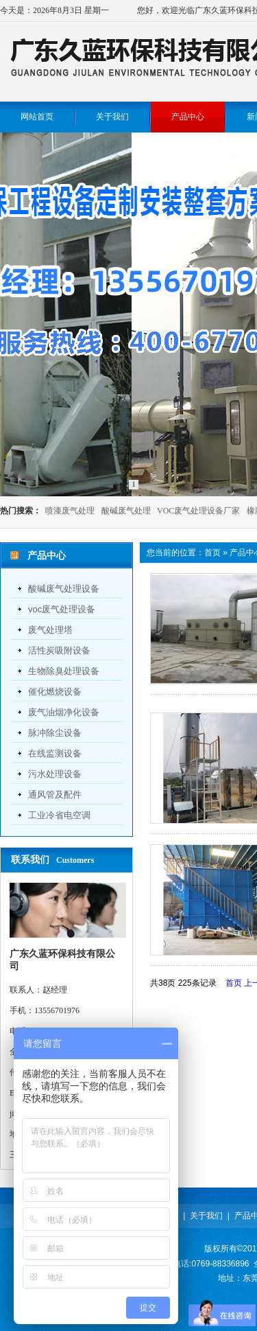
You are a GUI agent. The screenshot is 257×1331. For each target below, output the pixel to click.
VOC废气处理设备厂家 (198, 511)
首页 (212, 552)
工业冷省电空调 (59, 815)
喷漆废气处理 (70, 511)
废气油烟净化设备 (63, 712)
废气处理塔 (50, 630)
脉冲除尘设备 (55, 733)
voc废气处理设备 (61, 609)
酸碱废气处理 (126, 511)
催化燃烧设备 (55, 691)
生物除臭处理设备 (63, 671)
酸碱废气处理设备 (63, 588)
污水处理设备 (55, 774)
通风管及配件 (55, 794)
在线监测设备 (55, 753)
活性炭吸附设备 (59, 650)
